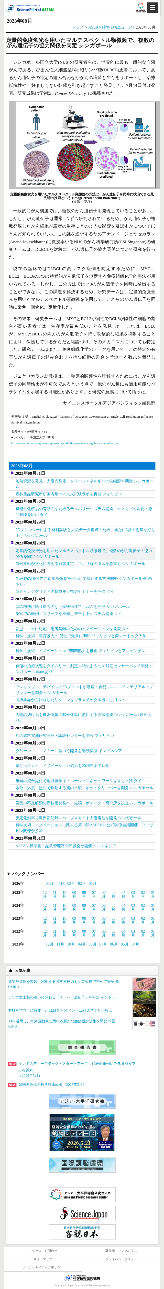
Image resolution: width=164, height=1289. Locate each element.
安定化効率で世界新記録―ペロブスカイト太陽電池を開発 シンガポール (79, 818)
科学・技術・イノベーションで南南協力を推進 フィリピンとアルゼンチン (80, 651)
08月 (84, 894)
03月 (71, 883)
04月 (60, 883)
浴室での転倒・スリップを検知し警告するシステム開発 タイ (69, 614)
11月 (55, 894)
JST (82, 1278)
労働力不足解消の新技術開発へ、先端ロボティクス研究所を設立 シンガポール (84, 803)
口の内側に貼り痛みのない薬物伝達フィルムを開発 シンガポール (73, 606)
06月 (104, 894)
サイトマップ (43, 1259)
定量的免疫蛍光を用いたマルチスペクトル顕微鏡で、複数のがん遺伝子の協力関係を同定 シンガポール (84, 554)
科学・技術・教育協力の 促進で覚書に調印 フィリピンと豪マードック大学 (81, 636)
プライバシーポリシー (121, 1259)
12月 (45, 894)
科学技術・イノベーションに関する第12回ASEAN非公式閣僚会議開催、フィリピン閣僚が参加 (85, 828)
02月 (82, 883)
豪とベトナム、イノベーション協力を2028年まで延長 (62, 766)
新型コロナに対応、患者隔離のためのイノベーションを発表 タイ (73, 629)
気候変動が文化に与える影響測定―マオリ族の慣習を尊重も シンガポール (80, 564)
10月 (64, 894)
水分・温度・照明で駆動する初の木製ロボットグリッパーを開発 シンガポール (84, 788)
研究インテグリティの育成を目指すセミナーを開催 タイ (65, 591)
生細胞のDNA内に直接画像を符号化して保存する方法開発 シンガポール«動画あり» (84, 581)
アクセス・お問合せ (43, 1251)
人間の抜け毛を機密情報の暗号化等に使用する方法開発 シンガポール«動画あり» (83, 718)
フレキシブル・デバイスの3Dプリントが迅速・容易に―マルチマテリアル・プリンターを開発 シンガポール (84, 690)
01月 (93, 883)
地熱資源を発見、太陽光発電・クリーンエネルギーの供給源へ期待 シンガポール (84, 484)
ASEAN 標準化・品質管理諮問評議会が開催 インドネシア (66, 846)
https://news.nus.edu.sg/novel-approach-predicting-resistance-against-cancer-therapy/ (65, 443)
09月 (74, 894)
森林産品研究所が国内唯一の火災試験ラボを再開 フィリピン (69, 494)
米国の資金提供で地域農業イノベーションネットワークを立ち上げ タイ (79, 781)
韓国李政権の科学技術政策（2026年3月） (47, 1084)
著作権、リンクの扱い (121, 1251)
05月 (50, 883)
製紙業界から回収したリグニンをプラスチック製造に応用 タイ (71, 700)
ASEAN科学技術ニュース (110, 27)
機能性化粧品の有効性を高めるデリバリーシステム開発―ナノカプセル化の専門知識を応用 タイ (84, 512)
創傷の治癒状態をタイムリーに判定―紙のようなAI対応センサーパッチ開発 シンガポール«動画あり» (84, 669)
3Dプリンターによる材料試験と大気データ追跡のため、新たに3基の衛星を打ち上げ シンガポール (85, 533)
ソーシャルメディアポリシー (43, 1267)
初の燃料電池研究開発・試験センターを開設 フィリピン (65, 736)
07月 (94, 894)
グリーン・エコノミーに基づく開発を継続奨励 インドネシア (69, 751)
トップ (77, 27)
